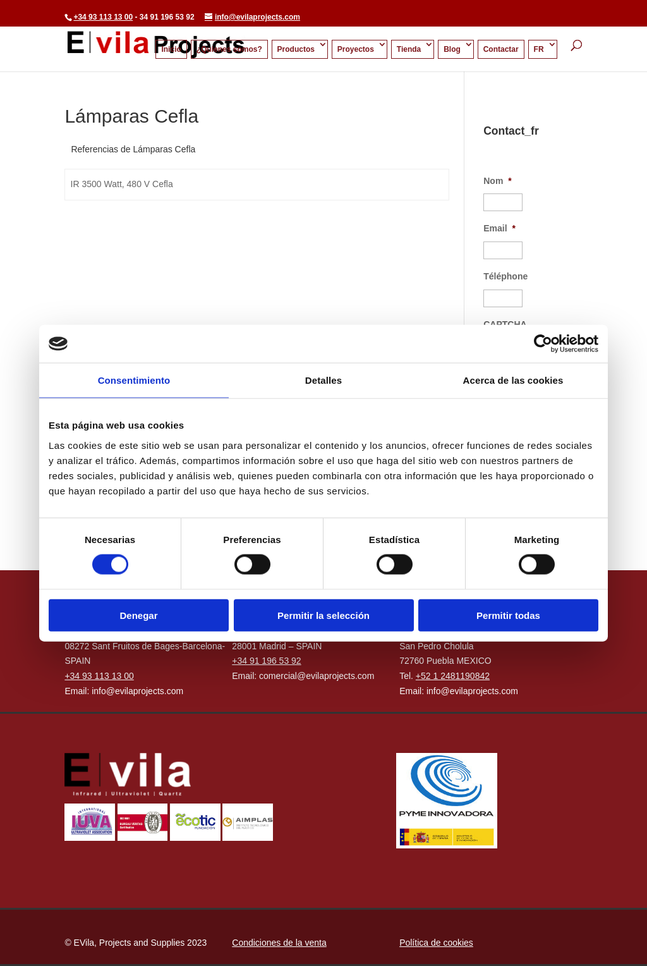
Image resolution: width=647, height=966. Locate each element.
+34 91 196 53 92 (266, 661)
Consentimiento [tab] (134, 380)
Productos (296, 49)
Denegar (138, 614)
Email (499, 228)
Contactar (501, 49)
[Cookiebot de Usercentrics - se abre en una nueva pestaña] (543, 343)
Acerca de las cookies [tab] (513, 380)
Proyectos (355, 49)
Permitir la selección (323, 614)
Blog (452, 49)
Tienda (409, 49)
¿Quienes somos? (229, 49)
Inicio (171, 49)
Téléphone (505, 276)
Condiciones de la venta (279, 943)
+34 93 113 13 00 (103, 17)
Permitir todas (508, 614)
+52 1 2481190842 (453, 676)
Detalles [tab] (323, 380)
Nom (497, 181)
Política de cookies (436, 943)
